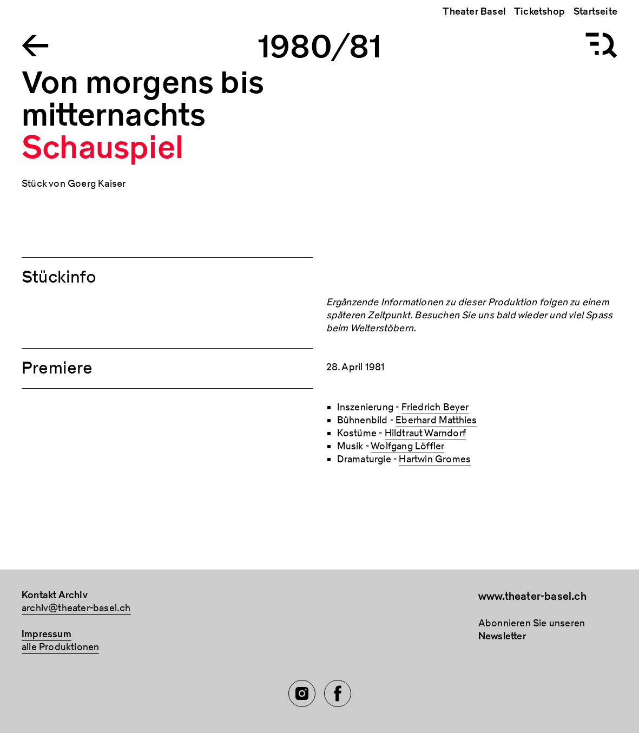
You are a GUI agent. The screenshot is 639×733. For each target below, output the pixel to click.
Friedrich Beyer (435, 407)
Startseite (595, 11)
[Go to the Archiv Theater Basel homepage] (35, 44)
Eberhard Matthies (436, 420)
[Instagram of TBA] (301, 693)
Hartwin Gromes (435, 459)
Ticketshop (539, 11)
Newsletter (502, 636)
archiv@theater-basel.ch (76, 608)
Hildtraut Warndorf (425, 433)
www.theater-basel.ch (532, 596)
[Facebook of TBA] (337, 693)
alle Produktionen (60, 647)
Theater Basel (474, 11)
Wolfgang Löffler (407, 446)
